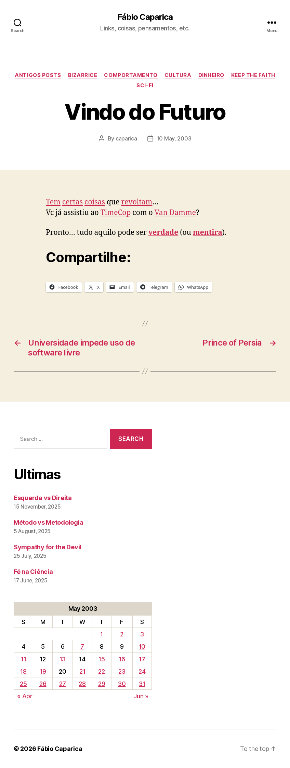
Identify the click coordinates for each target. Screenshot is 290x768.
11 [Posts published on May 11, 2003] (23, 659)
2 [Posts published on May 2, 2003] (121, 634)
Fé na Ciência (33, 571)
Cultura (178, 75)
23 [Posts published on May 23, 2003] (121, 671)
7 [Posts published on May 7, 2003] (82, 646)
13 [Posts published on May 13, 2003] (63, 659)
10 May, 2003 (174, 138)
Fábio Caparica (145, 17)
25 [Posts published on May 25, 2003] (23, 683)
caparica (126, 138)
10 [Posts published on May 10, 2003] (142, 646)
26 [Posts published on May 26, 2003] (42, 683)
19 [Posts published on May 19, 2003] (43, 671)
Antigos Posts (38, 75)
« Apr (24, 696)
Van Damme (175, 212)
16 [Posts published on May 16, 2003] (122, 659)
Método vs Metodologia (48, 522)
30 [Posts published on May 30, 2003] (122, 683)
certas (72, 202)
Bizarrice (82, 75)
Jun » (140, 696)
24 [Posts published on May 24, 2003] (142, 671)
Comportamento (130, 75)
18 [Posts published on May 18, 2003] (23, 671)
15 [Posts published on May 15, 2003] (101, 659)
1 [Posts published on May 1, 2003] (101, 634)
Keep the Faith (253, 75)
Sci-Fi (144, 85)
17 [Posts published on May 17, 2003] (142, 659)
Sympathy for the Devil (47, 547)
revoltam (136, 202)
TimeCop (116, 212)
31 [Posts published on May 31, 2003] (142, 683)
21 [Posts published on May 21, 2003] (82, 671)
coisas (94, 202)
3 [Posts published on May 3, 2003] (142, 634)
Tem (53, 202)
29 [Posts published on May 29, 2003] (101, 683)
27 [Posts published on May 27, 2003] (62, 683)
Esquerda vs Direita (43, 497)
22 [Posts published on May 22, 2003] (101, 671)
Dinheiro (211, 75)
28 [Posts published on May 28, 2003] (82, 683)
